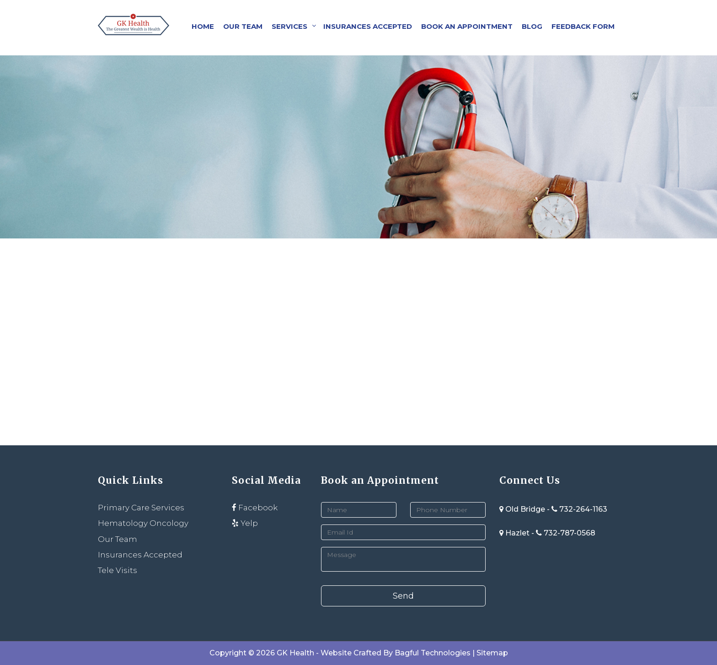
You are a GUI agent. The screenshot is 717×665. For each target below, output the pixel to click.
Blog (532, 26)
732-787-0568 (569, 533)
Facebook (255, 507)
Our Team (242, 26)
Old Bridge (523, 509)
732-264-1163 (583, 509)
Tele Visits (117, 570)
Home (203, 26)
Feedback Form (583, 26)
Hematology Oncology (143, 523)
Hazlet (515, 533)
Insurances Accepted (367, 26)
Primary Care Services (141, 507)
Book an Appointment (467, 26)
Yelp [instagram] (245, 523)
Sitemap (492, 653)
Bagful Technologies (433, 653)
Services (289, 26)
